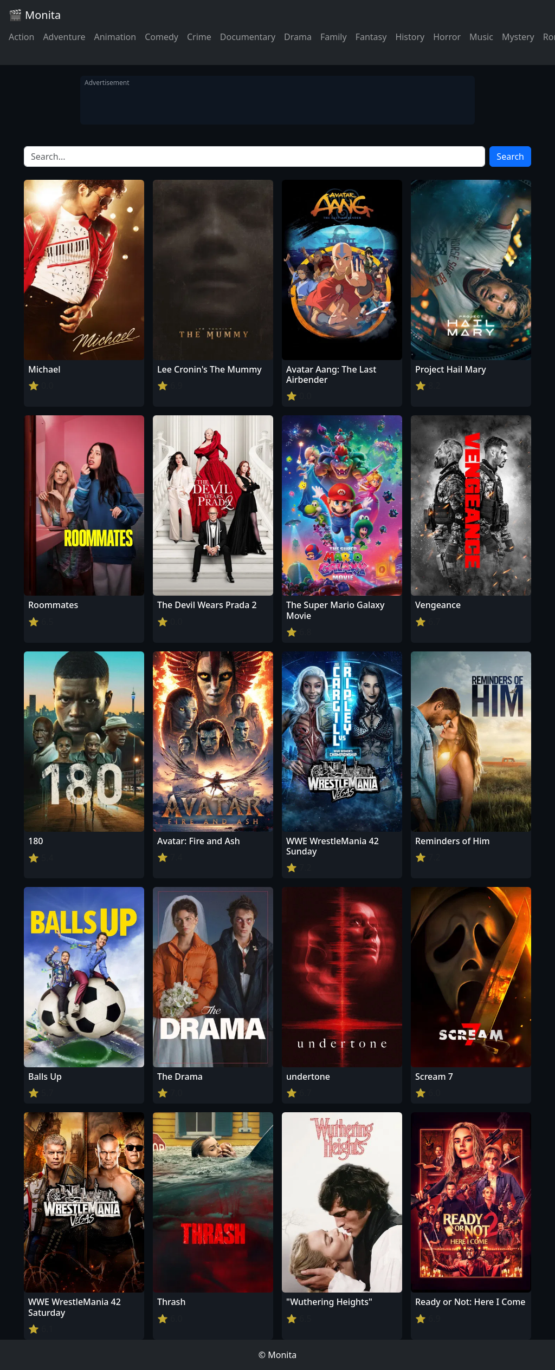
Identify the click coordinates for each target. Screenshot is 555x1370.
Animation (115, 37)
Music (481, 37)
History (409, 37)
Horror (447, 37)
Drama (298, 37)
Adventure (64, 37)
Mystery (518, 37)
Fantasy (371, 37)
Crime (199, 37)
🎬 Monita (35, 15)
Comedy (161, 37)
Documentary (247, 37)
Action (21, 37)
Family (333, 37)
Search (510, 156)
